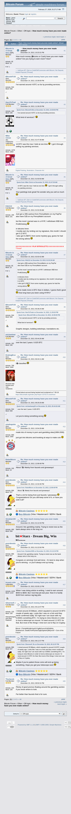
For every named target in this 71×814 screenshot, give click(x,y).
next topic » (61, 37)
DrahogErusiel (12, 355)
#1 (64, 51)
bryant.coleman (12, 582)
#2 (64, 79)
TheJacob (10, 679)
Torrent (8, 23)
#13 (64, 462)
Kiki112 (9, 206)
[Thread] (30, 72)
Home (11, 25)
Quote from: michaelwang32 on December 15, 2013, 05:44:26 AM (38, 406)
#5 (64, 177)
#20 (64, 681)
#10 (64, 357)
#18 (64, 605)
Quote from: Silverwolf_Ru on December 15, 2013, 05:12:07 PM (38, 644)
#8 (64, 307)
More (43, 25)
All (20, 40)
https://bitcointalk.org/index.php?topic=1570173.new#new (35, 394)
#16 (64, 545)
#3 (64, 104)
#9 (64, 337)
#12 (64, 426)
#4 (64, 138)
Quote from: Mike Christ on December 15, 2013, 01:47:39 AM (37, 182)
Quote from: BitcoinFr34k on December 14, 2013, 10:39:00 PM (37, 110)
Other (19, 31)
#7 (64, 255)
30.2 (13, 21)
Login (30, 25)
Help (17, 25)
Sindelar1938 (11, 519)
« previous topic (49, 37)
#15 (64, 521)
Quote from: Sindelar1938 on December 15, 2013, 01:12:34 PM (37, 551)
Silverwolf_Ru (12, 603)
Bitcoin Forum (10, 31)
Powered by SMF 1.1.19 (26, 725)
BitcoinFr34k (11, 77)
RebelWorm (11, 459)
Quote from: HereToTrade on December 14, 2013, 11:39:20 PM (37, 312)
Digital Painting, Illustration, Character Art (30, 170)
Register (36, 25)
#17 (64, 584)
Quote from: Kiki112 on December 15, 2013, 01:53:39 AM (36, 260)
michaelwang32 (12, 335)
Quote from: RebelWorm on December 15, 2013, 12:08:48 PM (37, 487)
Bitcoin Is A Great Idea (10, 50)
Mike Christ (8, 137)
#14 (64, 482)
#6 (64, 208)
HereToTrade (11, 102)
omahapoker (11, 424)
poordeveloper (12, 480)
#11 (64, 401)
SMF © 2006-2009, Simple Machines (48, 725)
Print (63, 39)
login (26, 14)
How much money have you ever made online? (26, 704)
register (33, 14)
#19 (64, 639)
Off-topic (27, 31)
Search (23, 25)
